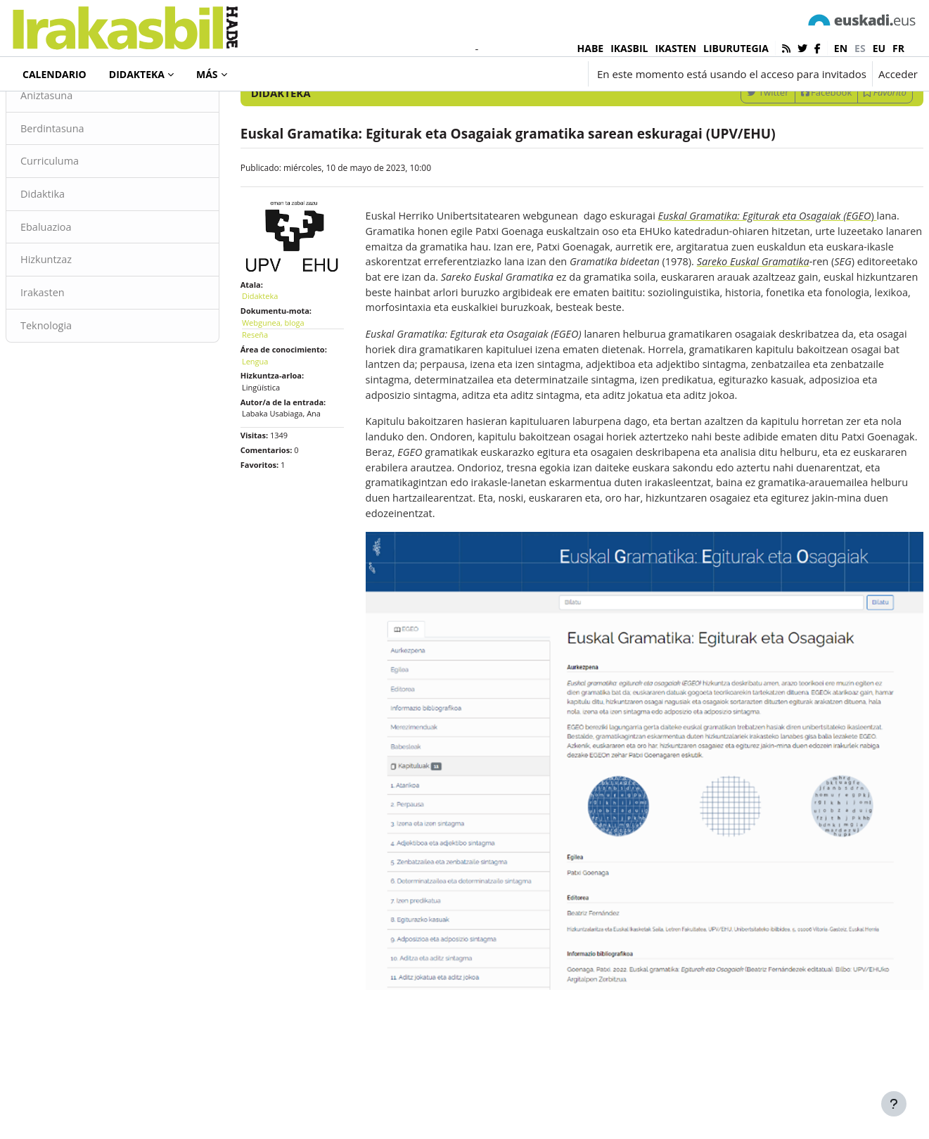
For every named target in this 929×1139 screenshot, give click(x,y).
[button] (497, 74)
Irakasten (77, 354)
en (840, 48)
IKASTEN (675, 48)
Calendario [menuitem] (55, 74)
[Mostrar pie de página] (893, 1103)
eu (879, 48)
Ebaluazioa (80, 287)
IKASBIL (629, 48)
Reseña (272, 386)
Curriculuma (84, 220)
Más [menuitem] (207, 74)
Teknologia (81, 387)
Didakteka (59, 112)
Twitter (734, 150)
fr (898, 48)
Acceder (898, 74)
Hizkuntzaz (81, 320)
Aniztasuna (81, 153)
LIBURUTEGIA (736, 48)
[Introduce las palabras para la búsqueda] (767, 112)
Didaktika (77, 253)
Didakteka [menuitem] (137, 74)
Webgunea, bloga (290, 374)
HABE (590, 48)
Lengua (272, 412)
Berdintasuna (87, 186)
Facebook (793, 150)
